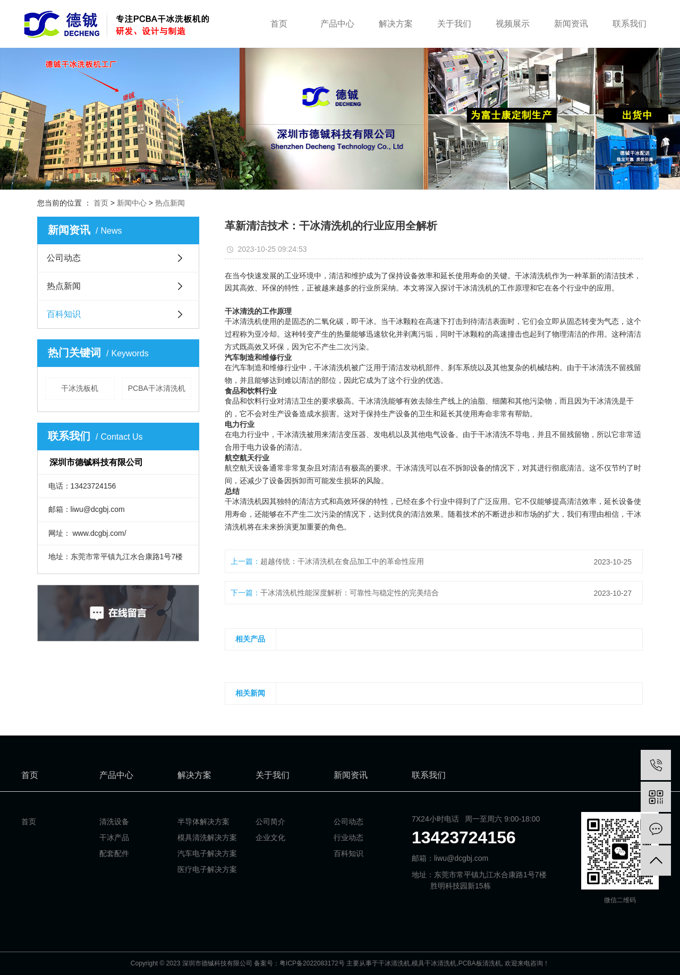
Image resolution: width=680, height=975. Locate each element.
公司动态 (64, 257)
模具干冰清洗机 (434, 963)
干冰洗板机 (79, 388)
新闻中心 (132, 203)
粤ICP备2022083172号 (312, 963)
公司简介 (270, 821)
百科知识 (64, 314)
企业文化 (270, 837)
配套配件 (114, 853)
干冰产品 (114, 837)
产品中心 (337, 23)
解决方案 (396, 23)
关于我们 (454, 23)
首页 (278, 23)
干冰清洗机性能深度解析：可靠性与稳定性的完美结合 (349, 592)
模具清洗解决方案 (207, 837)
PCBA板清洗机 (480, 963)
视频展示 (513, 23)
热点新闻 (170, 203)
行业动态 (348, 837)
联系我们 (630, 23)
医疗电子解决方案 (207, 869)
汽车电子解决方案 (207, 853)
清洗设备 (114, 821)
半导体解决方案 (203, 821)
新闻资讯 (571, 23)
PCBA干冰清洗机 (156, 388)
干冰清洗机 (394, 963)
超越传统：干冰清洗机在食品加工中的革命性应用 (342, 561)
